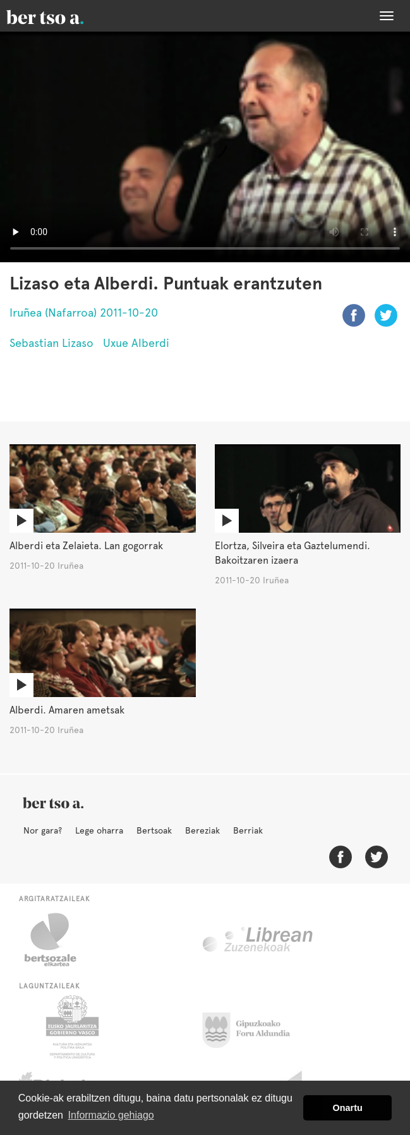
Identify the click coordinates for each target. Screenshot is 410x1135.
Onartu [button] (348, 1108)
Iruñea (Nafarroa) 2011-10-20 (83, 312)
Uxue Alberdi (136, 342)
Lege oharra (99, 830)
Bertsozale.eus (58, 939)
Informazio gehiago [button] (111, 1115)
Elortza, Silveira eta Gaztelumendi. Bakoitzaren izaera (292, 553)
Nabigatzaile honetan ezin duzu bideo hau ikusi (205, 147)
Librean (258, 939)
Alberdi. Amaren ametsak (66, 710)
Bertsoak (154, 830)
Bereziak (202, 830)
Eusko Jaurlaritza (71, 1027)
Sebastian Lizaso (51, 342)
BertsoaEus (63, 16)
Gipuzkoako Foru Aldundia (254, 1027)
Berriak (248, 830)
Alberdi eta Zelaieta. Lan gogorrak (86, 546)
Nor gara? (42, 830)
